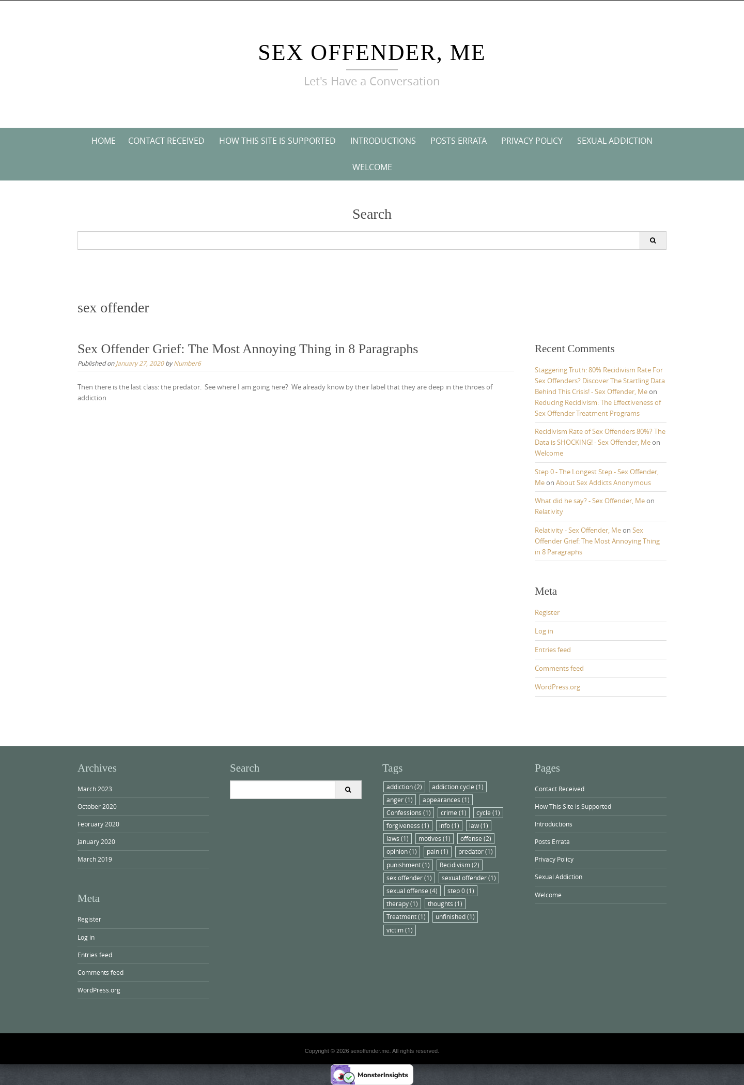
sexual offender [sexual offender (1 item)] (469, 877)
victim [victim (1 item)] (399, 930)
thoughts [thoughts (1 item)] (445, 903)
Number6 (187, 363)
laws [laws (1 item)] (397, 838)
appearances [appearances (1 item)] (446, 799)
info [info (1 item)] (449, 825)
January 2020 (96, 841)
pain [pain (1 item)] (437, 851)
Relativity (549, 511)
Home (103, 140)
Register (547, 612)
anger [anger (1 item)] (399, 799)
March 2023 (95, 789)
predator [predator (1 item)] (475, 851)
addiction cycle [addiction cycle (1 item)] (458, 786)
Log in (544, 631)
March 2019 (95, 859)
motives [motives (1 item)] (435, 838)
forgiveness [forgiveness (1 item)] (407, 825)
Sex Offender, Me (372, 52)
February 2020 (98, 824)
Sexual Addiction (615, 140)
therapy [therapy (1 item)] (402, 903)
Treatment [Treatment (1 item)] (406, 916)
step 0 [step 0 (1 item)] (460, 890)
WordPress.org (557, 686)
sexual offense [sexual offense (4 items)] (412, 890)
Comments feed (559, 668)
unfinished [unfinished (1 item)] (455, 916)
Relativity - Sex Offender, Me (578, 530)
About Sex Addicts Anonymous (603, 482)
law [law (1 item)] (478, 825)
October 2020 (97, 806)
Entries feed (553, 649)
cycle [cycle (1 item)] (488, 812)
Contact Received (166, 140)
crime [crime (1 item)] (454, 812)
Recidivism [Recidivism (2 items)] (459, 865)
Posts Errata (458, 140)
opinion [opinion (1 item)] (401, 851)
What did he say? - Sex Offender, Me (590, 500)
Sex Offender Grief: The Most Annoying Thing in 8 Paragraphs (248, 348)
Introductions (383, 140)
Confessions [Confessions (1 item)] (408, 812)
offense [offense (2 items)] (475, 838)
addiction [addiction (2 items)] (404, 786)
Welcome (372, 167)
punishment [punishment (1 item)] (408, 865)
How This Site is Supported (277, 140)
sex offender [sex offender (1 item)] (409, 877)
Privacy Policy (532, 140)
